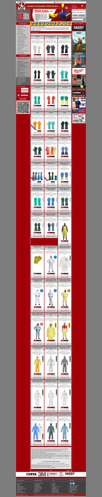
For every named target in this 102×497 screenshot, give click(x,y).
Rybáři (19, 70)
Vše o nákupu (19, 483)
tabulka (69, 34)
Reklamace (19, 490)
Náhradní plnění (20, 487)
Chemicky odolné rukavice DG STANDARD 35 (51, 138)
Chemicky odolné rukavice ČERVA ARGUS (64, 112)
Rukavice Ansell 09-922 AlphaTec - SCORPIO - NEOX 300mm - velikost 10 (51, 36)
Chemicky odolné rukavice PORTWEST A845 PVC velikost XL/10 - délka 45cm (37, 214)
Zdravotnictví (20, 61)
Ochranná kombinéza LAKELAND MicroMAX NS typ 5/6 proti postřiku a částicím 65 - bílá (37, 381)
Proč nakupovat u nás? (56, 486)
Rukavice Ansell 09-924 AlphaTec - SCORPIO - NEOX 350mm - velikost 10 (64, 36)
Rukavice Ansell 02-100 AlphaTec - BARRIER (37, 36)
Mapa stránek (37, 490)
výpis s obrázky (65, 34)
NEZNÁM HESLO (79, 12)
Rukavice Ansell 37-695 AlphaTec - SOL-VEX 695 (37, 87)
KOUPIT (35, 54)
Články (71, 491)
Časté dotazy (37, 484)
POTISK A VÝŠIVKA (21, 77)
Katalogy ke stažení (73, 487)
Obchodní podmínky (21, 486)
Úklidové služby (20, 64)
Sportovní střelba (21, 73)
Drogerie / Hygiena (21, 44)
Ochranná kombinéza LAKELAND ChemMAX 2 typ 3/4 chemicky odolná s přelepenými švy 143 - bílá (51, 348)
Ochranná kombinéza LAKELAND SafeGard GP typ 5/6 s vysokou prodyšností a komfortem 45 (37, 414)
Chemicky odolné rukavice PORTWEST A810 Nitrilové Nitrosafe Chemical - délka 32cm (37, 189)
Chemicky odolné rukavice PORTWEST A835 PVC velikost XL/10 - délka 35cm (64, 189)
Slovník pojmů (37, 485)
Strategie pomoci (55, 491)
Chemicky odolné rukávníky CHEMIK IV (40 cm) (37, 246)
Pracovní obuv (20, 32)
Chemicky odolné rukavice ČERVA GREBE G (51, 112)
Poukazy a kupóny (21, 53)
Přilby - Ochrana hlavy (21, 36)
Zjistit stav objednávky (21, 492)
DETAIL (39, 54)
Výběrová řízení (55, 490)
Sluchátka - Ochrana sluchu (22, 37)
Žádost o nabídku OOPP (74, 485)
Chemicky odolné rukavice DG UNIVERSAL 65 (37, 163)
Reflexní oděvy (20, 29)
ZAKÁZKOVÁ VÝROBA (22, 80)
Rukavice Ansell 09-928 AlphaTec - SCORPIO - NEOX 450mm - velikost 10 (37, 62)
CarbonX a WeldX (21, 52)
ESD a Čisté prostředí (21, 65)
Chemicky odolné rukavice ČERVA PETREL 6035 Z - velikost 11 (37, 138)
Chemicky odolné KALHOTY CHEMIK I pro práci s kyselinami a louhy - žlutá (64, 314)
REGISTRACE (81, 15)
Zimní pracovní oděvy (21, 30)
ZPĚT (51, 470)
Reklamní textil (20, 48)
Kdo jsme (54, 484)
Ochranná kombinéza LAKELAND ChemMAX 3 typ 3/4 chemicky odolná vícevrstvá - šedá (64, 347)
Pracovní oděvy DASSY (22, 26)
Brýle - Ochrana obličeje (22, 34)
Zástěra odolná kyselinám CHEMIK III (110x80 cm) (64, 214)
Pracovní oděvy (20, 25)
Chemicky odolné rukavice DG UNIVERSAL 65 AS (51, 163)
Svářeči (19, 57)
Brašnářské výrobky (21, 41)
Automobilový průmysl (21, 72)
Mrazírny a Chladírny (21, 69)
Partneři (36, 492)
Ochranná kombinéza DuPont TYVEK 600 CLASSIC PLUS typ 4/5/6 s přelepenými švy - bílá (51, 280)
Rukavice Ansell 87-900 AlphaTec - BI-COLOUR (64, 87)
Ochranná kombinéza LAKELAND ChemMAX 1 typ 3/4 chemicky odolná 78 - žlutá (37, 347)
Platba (18, 484)
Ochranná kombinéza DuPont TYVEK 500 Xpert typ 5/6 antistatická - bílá (37, 280)
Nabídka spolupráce (73, 486)
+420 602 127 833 (59, 2)
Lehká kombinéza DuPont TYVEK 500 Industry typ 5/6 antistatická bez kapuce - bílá (51, 247)
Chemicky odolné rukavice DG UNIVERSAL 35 (64, 138)
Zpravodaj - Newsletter (74, 490)
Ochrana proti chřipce (21, 76)
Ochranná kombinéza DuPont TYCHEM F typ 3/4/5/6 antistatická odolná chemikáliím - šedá (37, 314)
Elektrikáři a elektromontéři (22, 66)
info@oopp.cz (53, 467)
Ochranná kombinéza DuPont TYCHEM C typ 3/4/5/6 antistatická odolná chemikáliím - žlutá (64, 280)
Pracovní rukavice (21, 33)
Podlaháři (19, 68)
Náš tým (53, 485)
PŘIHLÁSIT (75, 15)
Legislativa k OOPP (38, 487)
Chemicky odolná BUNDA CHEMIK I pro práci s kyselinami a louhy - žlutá (51, 314)
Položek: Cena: (74, 6)
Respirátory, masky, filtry (22, 38)
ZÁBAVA (19, 84)
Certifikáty (54, 487)
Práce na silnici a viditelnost (22, 58)
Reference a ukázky (55, 492)
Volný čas (19, 49)
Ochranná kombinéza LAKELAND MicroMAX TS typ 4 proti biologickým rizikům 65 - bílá (64, 381)
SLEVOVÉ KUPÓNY (21, 81)
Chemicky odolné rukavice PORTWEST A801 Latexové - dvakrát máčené (64, 163)
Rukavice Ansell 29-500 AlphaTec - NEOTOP (51, 61)
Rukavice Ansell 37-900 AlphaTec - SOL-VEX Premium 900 (51, 87)
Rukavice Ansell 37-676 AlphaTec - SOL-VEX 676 (64, 61)
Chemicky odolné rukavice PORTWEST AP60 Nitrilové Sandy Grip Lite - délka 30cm (51, 214)
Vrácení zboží (19, 491)
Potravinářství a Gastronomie (23, 62)
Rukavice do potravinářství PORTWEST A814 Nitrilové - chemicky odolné (51, 189)
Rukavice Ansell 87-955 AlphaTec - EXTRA (37, 112)
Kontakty (53, 483)
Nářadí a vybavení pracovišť (22, 45)
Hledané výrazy (37, 491)
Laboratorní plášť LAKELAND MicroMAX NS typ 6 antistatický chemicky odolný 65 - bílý (64, 247)
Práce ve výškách (21, 40)
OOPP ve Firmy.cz (73, 492)
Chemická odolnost (21, 60)
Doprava (18, 485)
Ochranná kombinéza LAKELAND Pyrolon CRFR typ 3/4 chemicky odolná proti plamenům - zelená (51, 414)
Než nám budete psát (38, 483)
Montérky (19, 28)
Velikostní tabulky (38, 486)
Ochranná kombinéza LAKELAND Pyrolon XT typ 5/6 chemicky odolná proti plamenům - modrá (64, 414)
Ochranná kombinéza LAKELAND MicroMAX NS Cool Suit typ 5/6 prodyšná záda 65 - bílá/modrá (51, 381)
